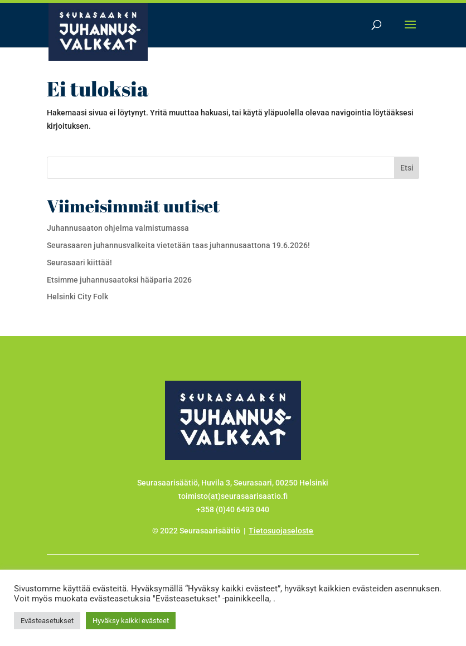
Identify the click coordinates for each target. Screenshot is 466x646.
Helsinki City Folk (77, 296)
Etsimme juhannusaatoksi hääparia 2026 (119, 279)
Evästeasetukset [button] (47, 620)
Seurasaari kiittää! (79, 262)
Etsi (407, 167)
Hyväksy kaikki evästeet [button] (131, 620)
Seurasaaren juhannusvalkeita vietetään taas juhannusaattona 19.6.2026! (178, 245)
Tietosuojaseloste (281, 530)
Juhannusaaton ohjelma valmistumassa (118, 228)
